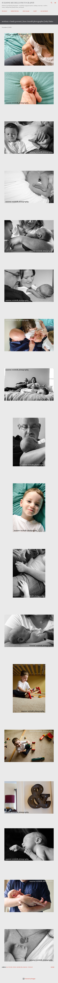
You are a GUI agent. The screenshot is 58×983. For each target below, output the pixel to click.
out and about (44, 11)
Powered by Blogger (29, 978)
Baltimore (9, 967)
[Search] (51, 3)
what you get (26, 11)
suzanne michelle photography (18, 3)
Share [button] (52, 967)
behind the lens (15, 11)
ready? (35, 11)
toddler (30, 967)
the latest (4, 11)
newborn (19, 967)
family (14, 967)
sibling (25, 967)
